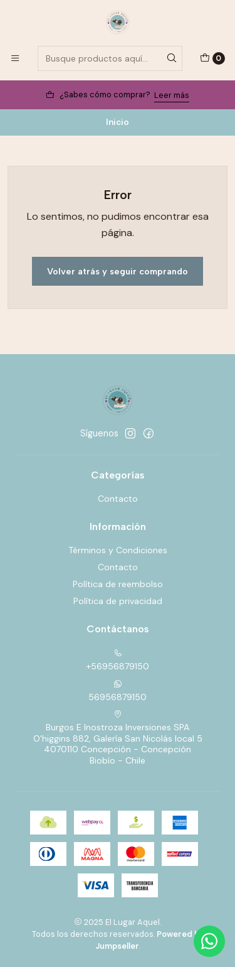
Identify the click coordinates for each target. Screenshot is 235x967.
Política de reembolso (118, 584)
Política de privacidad (117, 601)
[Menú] (15, 58)
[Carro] (212, 58)
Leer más (171, 95)
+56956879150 (117, 660)
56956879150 (117, 691)
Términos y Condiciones (117, 550)
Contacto (118, 498)
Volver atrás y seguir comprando (117, 271)
